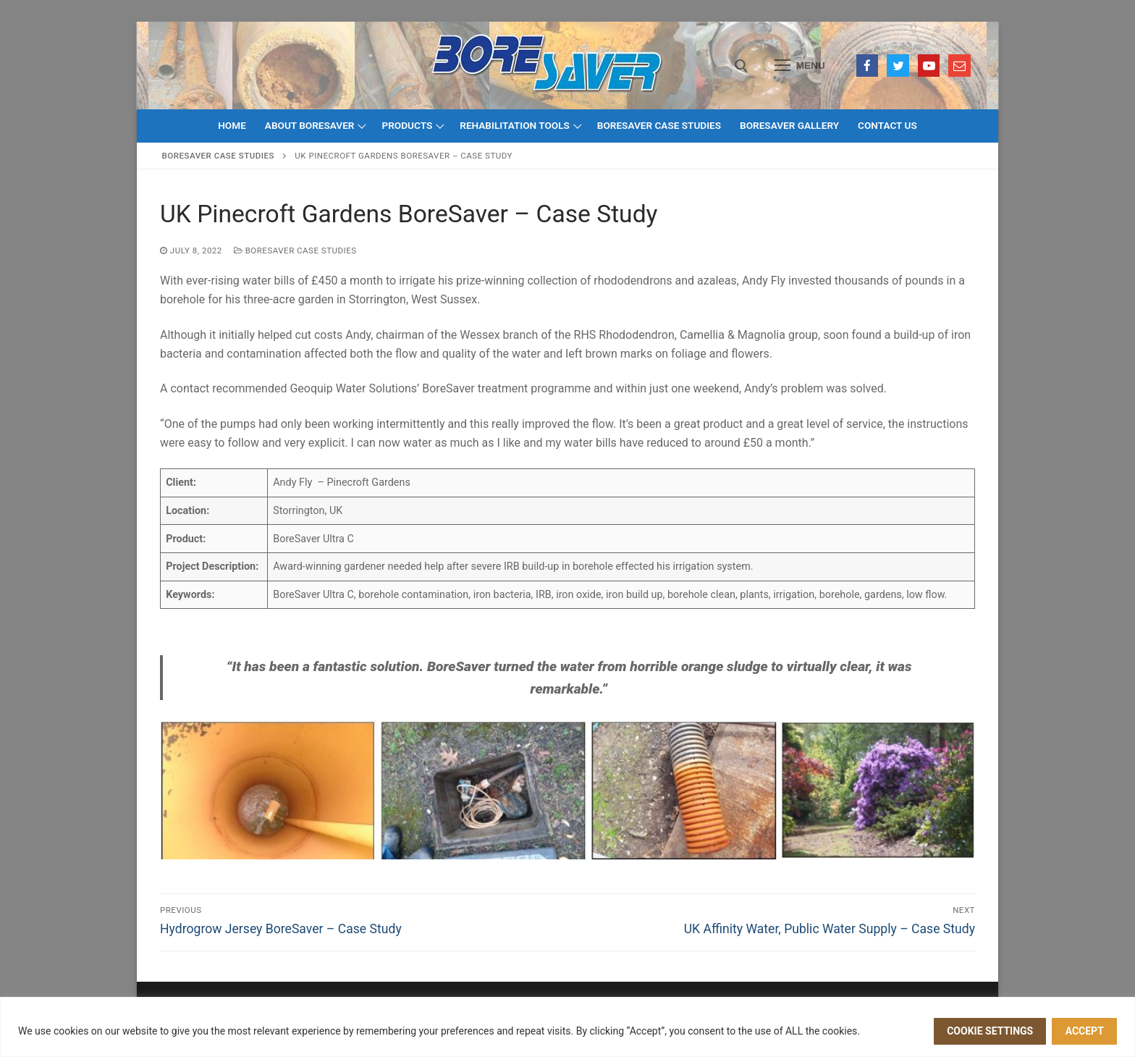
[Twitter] (898, 65)
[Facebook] (867, 65)
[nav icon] (799, 66)
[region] (567, 1027)
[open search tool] (741, 65)
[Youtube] (929, 65)
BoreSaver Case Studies (218, 156)
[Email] (959, 65)
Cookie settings (990, 1031)
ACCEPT (1085, 1031)
